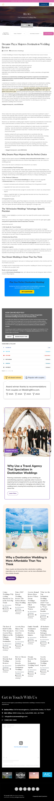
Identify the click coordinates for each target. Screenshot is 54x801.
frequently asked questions (33, 331)
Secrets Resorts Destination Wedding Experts (44, 661)
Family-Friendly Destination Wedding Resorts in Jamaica (33, 631)
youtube (6, 355)
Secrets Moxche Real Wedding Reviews (7, 660)
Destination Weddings (17, 51)
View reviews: (8, 371)
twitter (6, 351)
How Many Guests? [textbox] (34, 33)
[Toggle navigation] (51, 4)
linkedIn (6, 363)
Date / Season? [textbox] (18, 33)
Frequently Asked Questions (40, 796)
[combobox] (18, 33)
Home (24, 25)
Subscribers (47, 355)
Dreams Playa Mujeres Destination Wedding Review (26, 46)
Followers (48, 351)
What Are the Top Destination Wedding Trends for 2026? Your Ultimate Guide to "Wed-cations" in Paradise (45, 601)
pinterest (7, 367)
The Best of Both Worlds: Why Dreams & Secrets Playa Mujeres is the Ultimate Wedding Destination (8, 634)
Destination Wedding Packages (33, 1)
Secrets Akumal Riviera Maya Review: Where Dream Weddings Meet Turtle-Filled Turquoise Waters (33, 600)
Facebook (7, 347)
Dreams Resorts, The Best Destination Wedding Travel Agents (33, 662)
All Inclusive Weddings (7, 606)
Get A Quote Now (27, 292)
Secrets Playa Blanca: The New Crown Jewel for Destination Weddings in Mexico (20, 633)
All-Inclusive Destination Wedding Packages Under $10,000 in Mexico (45, 632)
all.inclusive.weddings (20, 765)
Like (49, 347)
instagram (7, 359)
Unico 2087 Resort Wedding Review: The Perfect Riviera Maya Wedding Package (20, 598)
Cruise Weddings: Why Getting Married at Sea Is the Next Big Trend (8, 597)
